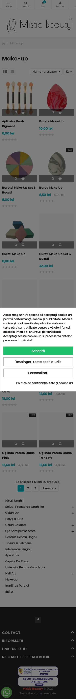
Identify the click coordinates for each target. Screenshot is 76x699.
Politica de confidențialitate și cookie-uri (44, 383)
